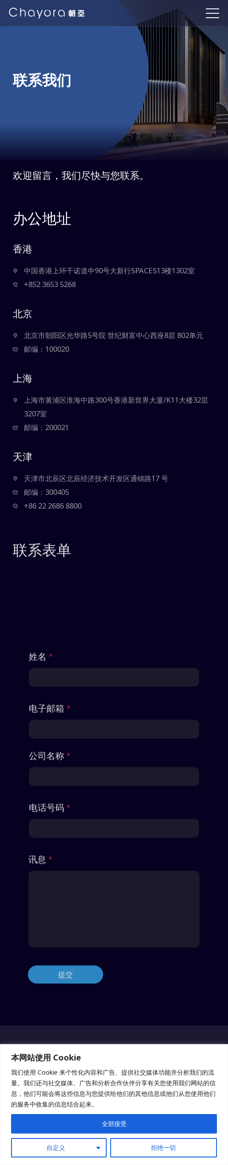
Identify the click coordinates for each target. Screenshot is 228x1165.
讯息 (40, 1020)
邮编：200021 (46, 427)
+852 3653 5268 (50, 284)
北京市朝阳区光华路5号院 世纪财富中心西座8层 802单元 (113, 335)
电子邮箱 (49, 869)
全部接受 (114, 1123)
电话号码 (49, 968)
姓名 (40, 817)
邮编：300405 (46, 492)
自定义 (55, 1147)
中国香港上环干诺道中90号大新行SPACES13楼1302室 (109, 270)
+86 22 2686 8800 (52, 506)
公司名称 (49, 916)
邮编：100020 (46, 349)
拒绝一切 (163, 1147)
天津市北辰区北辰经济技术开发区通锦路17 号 (96, 478)
